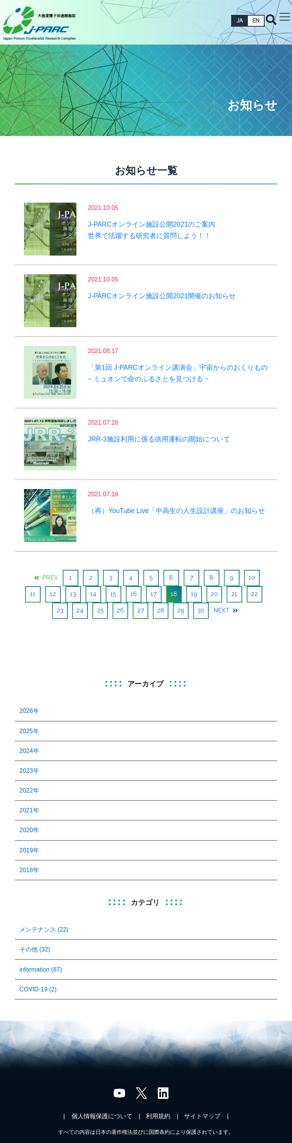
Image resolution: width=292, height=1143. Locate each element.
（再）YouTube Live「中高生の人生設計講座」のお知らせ (176, 511)
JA (239, 21)
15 (113, 594)
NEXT (225, 610)
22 (254, 594)
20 (214, 594)
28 (160, 610)
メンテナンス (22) (43, 929)
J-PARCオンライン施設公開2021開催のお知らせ (162, 296)
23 (60, 610)
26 (120, 610)
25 (100, 610)
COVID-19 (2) (38, 989)
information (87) (40, 969)
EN (255, 21)
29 (180, 610)
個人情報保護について (101, 1116)
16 (133, 594)
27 (140, 610)
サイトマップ (202, 1116)
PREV (46, 577)
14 (93, 594)
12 (53, 594)
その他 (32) (34, 949)
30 (201, 610)
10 (252, 577)
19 (194, 594)
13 (73, 594)
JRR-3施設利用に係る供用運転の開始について (159, 439)
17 (154, 594)
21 (234, 594)
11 (32, 594)
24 (80, 610)
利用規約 (158, 1116)
